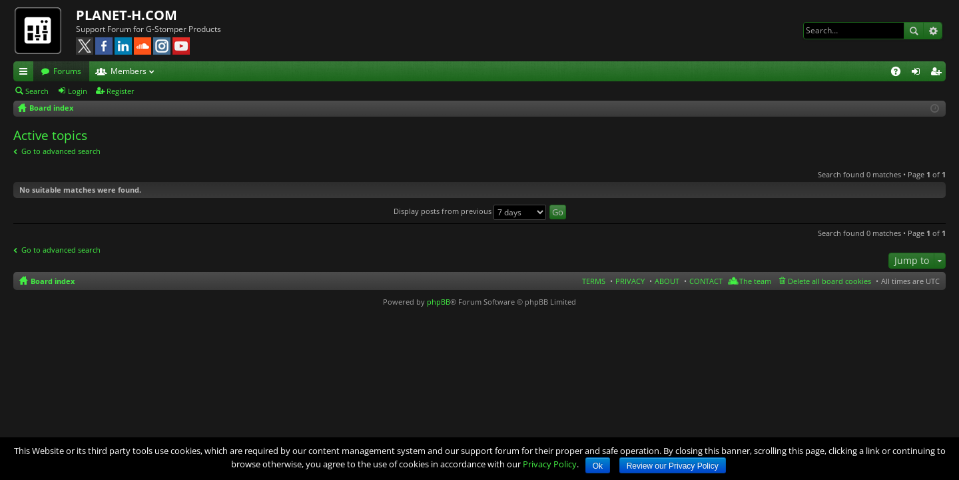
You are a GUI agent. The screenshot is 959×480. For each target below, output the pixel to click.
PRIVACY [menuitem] (630, 281)
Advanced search (933, 31)
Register (121, 91)
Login (77, 91)
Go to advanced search (61, 151)
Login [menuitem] (918, 73)
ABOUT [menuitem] (667, 281)
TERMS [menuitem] (593, 281)
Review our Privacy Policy (673, 466)
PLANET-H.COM (126, 15)
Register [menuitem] (938, 73)
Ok (598, 466)
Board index (53, 281)
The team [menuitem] (755, 281)
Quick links (26, 73)
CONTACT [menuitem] (706, 281)
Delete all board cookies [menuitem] (829, 281)
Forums (67, 71)
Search (914, 31)
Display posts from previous (470, 211)
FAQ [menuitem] (900, 73)
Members (129, 71)
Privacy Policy (550, 464)
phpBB (438, 302)
